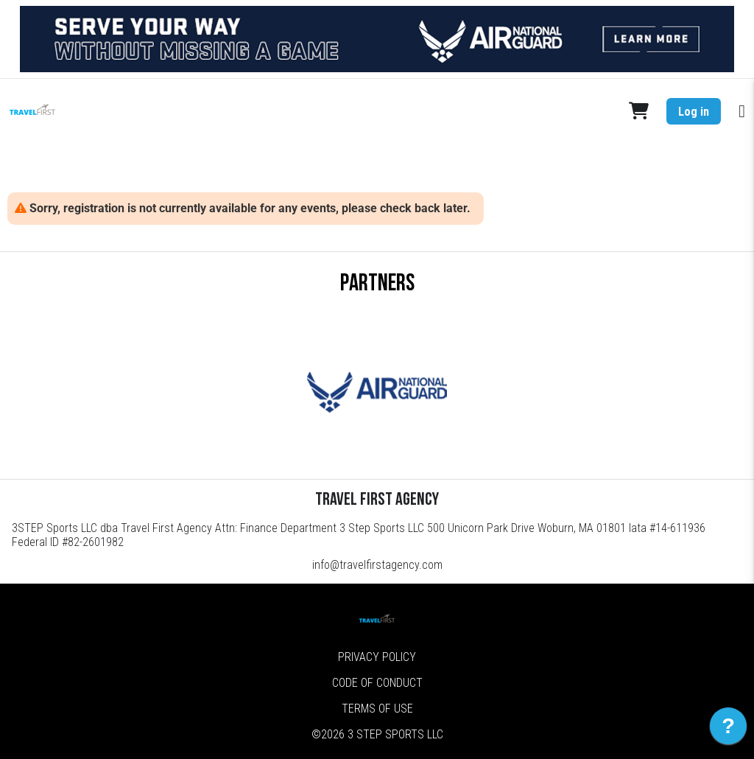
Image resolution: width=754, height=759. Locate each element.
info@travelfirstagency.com (377, 565)
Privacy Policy (377, 657)
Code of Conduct (377, 683)
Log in (693, 112)
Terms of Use (377, 709)
